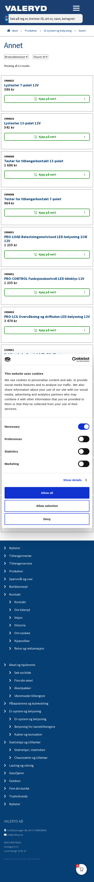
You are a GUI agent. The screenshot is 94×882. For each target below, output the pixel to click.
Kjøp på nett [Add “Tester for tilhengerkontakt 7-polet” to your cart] (47, 212)
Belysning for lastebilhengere (34, 727)
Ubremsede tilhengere (29, 696)
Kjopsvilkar (22, 641)
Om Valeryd (22, 610)
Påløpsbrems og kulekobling (28, 703)
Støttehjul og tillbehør (25, 742)
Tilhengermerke (20, 556)
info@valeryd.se (15, 834)
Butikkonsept (18, 587)
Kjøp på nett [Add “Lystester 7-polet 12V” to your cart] (47, 99)
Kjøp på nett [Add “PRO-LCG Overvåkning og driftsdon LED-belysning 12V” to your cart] (47, 330)
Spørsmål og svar (21, 579)
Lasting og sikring (21, 765)
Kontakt (15, 594)
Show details (72, 480)
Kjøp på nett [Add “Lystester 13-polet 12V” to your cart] (47, 137)
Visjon (18, 618)
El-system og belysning (58, 30)
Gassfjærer (16, 773)
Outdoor (15, 781)
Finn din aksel (23, 680)
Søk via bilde (22, 673)
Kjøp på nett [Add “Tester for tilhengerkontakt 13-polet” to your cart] (47, 174)
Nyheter (14, 548)
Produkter (31, 30)
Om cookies (22, 633)
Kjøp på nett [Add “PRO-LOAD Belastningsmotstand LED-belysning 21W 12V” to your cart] (47, 254)
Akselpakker (22, 688)
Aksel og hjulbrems (22, 665)
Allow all (47, 492)
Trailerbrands (18, 796)
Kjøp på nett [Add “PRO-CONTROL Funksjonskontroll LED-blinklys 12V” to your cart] (47, 292)
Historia (19, 625)
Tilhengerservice (20, 563)
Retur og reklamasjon (29, 648)
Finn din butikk (19, 788)
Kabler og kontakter (28, 734)
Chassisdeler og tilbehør (31, 758)
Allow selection (47, 506)
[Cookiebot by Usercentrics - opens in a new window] (72, 359)
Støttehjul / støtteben (29, 750)
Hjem (15, 30)
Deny (47, 519)
